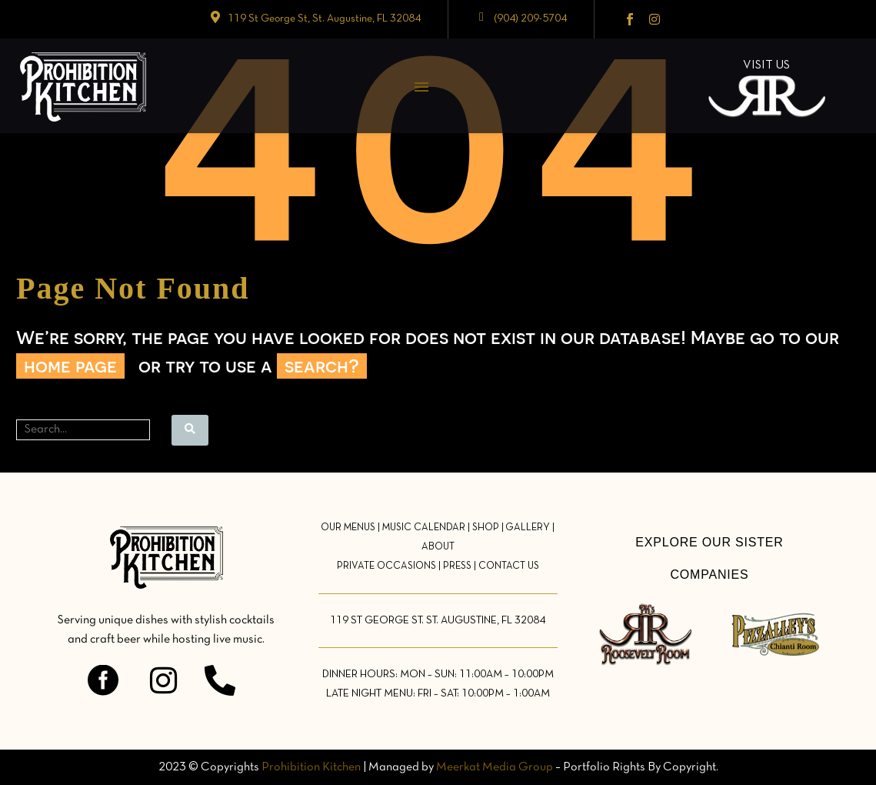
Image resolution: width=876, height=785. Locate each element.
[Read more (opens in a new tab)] (315, 19)
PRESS (457, 566)
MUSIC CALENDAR (423, 528)
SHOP (485, 528)
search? (322, 366)
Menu (421, 87)
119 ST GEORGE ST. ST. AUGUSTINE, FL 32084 (437, 621)
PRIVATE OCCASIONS (386, 566)
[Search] (83, 429)
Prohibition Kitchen (311, 767)
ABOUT (438, 547)
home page (70, 366)
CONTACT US (508, 566)
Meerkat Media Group (494, 767)
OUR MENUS (348, 528)
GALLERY (527, 528)
